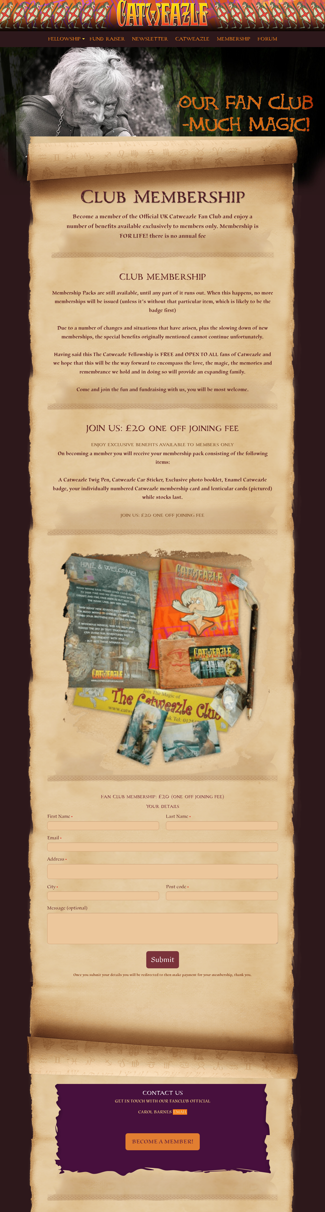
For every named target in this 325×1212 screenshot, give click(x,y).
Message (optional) (67, 908)
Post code (176, 887)
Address (55, 859)
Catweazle (192, 39)
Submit (162, 959)
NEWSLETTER (150, 39)
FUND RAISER (107, 39)
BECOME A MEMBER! (162, 1141)
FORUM (267, 39)
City (51, 887)
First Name (58, 816)
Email (53, 838)
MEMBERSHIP (233, 39)
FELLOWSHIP (64, 39)
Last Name (177, 816)
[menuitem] (65, 38)
